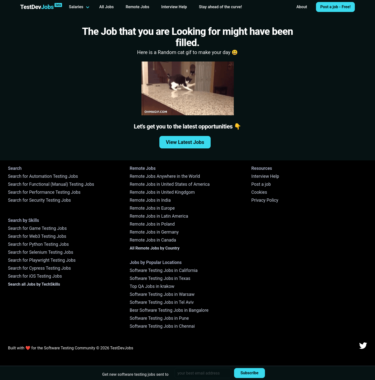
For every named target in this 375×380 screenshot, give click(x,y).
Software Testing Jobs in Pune (159, 318)
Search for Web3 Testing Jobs (37, 236)
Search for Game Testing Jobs (37, 228)
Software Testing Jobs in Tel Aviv (162, 302)
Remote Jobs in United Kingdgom (162, 192)
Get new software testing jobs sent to (135, 374)
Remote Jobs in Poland (152, 224)
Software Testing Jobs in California (164, 270)
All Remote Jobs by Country (155, 248)
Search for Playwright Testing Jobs (42, 260)
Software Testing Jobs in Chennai (162, 326)
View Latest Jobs (185, 142)
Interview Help (174, 6)
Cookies (259, 192)
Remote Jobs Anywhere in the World (165, 176)
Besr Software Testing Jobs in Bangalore (169, 310)
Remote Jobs (137, 6)
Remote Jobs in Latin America (159, 216)
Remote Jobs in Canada (153, 240)
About (301, 6)
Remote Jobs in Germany (154, 232)
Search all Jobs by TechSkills (34, 284)
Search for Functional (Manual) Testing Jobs (51, 184)
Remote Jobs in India (150, 200)
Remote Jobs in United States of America (170, 184)
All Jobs (106, 6)
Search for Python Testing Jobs (38, 244)
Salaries (76, 6)
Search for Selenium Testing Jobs (40, 252)
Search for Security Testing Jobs (39, 200)
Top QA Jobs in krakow (152, 286)
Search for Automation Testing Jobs (43, 176)
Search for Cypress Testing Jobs (39, 268)
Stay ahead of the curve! (220, 6)
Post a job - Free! (335, 6)
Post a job (261, 184)
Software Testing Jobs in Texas (160, 278)
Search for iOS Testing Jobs (35, 276)
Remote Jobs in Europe (152, 208)
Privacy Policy (264, 200)
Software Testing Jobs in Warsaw (162, 294)
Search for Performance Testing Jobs (44, 192)
